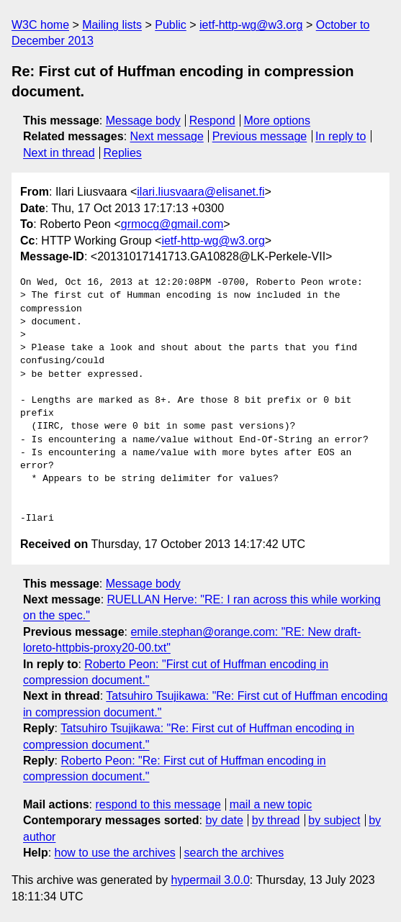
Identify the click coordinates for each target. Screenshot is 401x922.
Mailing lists (112, 25)
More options (277, 120)
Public (170, 25)
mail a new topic (271, 804)
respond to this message (157, 804)
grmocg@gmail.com (172, 224)
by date (224, 820)
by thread (276, 820)
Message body (143, 120)
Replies (122, 153)
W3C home (40, 25)
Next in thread (59, 153)
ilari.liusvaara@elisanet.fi (200, 192)
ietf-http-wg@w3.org (250, 25)
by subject (334, 820)
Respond (212, 120)
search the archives (234, 852)
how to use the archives (115, 852)
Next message (167, 136)
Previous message (259, 136)
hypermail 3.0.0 (210, 880)
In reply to (340, 136)
